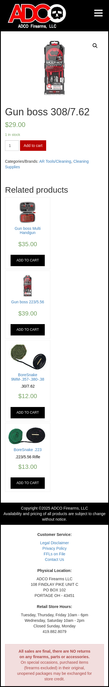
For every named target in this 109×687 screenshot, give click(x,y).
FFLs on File (54, 554)
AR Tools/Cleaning (55, 161)
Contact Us (54, 559)
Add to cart (33, 145)
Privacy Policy (54, 548)
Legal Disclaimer (54, 543)
